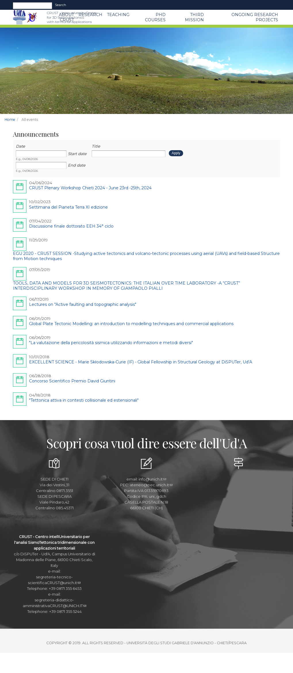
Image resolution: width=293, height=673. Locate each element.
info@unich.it (152, 479)
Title (96, 146)
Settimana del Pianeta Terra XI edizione (68, 207)
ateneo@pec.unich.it (151, 485)
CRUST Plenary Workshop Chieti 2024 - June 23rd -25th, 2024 (90, 187)
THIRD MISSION (194, 17)
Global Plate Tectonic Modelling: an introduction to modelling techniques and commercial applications (131, 323)
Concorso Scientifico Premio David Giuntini (72, 381)
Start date (77, 153)
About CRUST (66, 17)
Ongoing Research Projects (254, 17)
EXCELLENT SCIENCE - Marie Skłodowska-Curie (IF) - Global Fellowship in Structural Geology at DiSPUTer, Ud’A (140, 362)
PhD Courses (155, 17)
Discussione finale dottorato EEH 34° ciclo (71, 226)
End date (76, 165)
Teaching (118, 14)
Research (90, 14)
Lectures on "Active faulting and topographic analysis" (82, 304)
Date (20, 146)
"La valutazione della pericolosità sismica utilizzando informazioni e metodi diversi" (111, 342)
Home (10, 119)
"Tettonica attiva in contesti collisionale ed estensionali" (84, 400)
